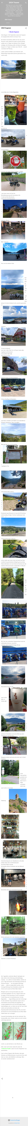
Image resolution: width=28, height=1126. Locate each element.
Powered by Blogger (14, 1120)
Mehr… (8, 23)
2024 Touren (14, 3)
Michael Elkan (17, 1123)
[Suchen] (26, 3)
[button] (26, 28)
